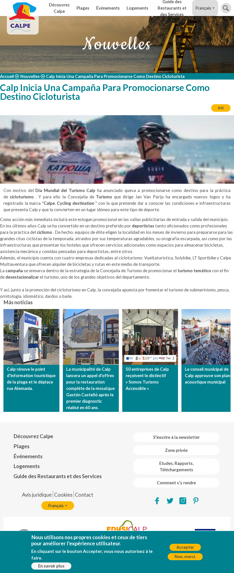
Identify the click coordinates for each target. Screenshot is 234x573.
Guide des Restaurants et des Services (172, 8)
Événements (108, 8)
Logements (137, 8)
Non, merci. (185, 556)
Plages (83, 8)
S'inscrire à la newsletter (176, 437)
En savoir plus (51, 565)
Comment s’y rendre (176, 482)
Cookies (63, 495)
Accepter (185, 547)
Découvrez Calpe (59, 8)
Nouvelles (30, 76)
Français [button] (203, 8)
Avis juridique (37, 495)
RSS (221, 108)
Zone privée (176, 450)
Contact (84, 495)
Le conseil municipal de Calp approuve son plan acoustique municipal (207, 375)
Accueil (7, 76)
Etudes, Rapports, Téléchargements (176, 466)
